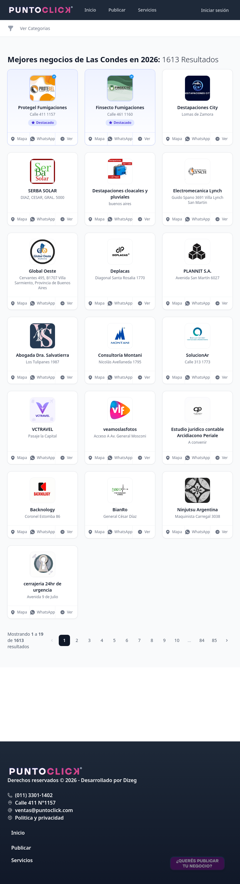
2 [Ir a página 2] (77, 640)
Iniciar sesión (215, 10)
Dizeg (130, 780)
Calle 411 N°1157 (35, 802)
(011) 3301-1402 (33, 795)
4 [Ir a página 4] (102, 640)
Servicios (147, 10)
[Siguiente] (226, 640)
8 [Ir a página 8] (152, 640)
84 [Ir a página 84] (201, 640)
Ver (66, 138)
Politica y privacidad (39, 817)
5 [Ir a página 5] (114, 640)
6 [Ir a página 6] (127, 640)
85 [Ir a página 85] (214, 640)
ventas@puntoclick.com (44, 810)
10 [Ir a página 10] (176, 640)
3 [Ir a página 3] (89, 640)
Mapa (18, 138)
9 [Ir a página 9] (164, 640)
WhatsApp (42, 138)
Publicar (116, 10)
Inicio (90, 10)
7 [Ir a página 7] (139, 640)
